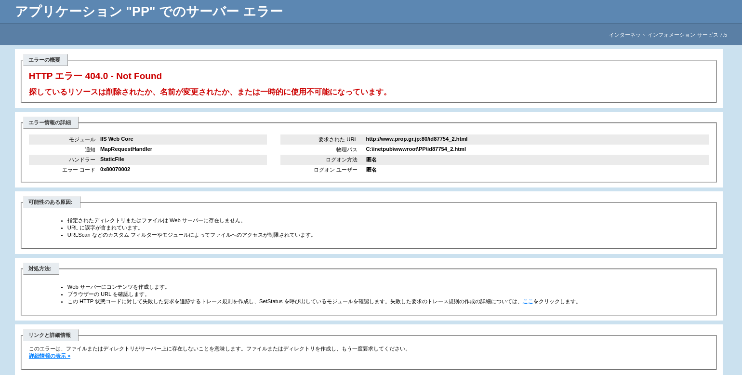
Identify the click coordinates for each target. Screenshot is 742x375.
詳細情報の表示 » (49, 356)
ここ (528, 301)
